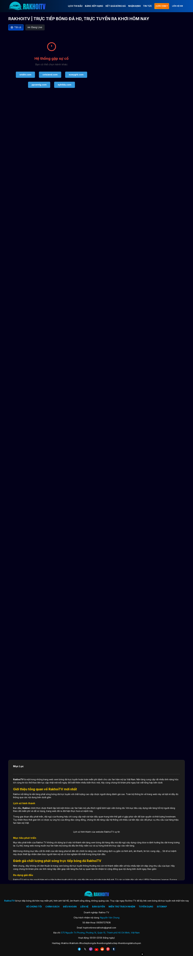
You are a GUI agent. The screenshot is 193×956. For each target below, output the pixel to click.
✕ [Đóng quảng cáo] (142, 954)
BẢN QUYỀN (98, 906)
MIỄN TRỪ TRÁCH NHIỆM (122, 906)
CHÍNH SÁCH (52, 906)
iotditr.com (25, 74)
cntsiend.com (50, 74)
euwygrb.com (76, 74)
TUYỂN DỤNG (146, 906)
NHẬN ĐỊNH (134, 6)
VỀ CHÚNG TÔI (34, 906)
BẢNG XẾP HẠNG (94, 6)
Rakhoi (26, 808)
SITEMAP (162, 906)
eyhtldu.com (64, 84)
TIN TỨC (147, 6)
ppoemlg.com (39, 84)
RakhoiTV (18, 779)
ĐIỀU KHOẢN (70, 906)
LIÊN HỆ (84, 906)
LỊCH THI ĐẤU (75, 6)
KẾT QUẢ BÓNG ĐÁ (116, 6)
